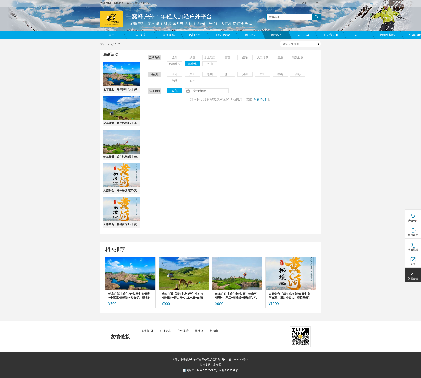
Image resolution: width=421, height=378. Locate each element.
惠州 (210, 74)
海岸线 (192, 63)
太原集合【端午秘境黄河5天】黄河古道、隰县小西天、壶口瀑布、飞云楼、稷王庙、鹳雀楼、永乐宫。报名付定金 (121, 190)
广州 (262, 74)
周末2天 (250, 35)
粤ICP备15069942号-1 (235, 359)
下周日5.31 (358, 35)
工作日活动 (222, 35)
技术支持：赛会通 (210, 364)
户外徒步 (165, 330)
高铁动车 (168, 35)
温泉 (280, 57)
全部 (175, 57)
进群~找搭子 (140, 35)
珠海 (175, 80)
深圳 (192, 74)
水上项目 (210, 57)
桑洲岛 (199, 330)
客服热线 (413, 249)
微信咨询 (413, 235)
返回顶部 (413, 278)
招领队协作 (387, 35)
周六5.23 (276, 35)
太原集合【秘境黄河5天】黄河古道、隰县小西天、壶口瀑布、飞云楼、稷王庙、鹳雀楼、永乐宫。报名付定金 (121, 224)
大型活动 (262, 57)
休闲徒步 (174, 63)
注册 (318, 3)
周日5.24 (303, 35)
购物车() (413, 220)
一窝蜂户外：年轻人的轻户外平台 (169, 16)
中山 (280, 74)
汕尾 (192, 80)
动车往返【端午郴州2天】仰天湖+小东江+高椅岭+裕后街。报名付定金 (121, 89)
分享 (413, 264)
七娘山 (213, 330)
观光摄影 (297, 57)
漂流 (192, 57)
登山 (210, 63)
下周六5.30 (330, 35)
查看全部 (259, 99)
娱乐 (245, 57)
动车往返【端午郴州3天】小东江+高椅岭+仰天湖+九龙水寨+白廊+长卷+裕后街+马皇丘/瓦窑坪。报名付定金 (121, 123)
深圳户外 (147, 330)
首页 (112, 35)
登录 (304, 3)
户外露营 (183, 330)
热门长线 (195, 35)
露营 (227, 57)
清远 (298, 74)
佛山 (227, 74)
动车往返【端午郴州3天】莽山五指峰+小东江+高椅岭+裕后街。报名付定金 (121, 156)
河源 (245, 74)
